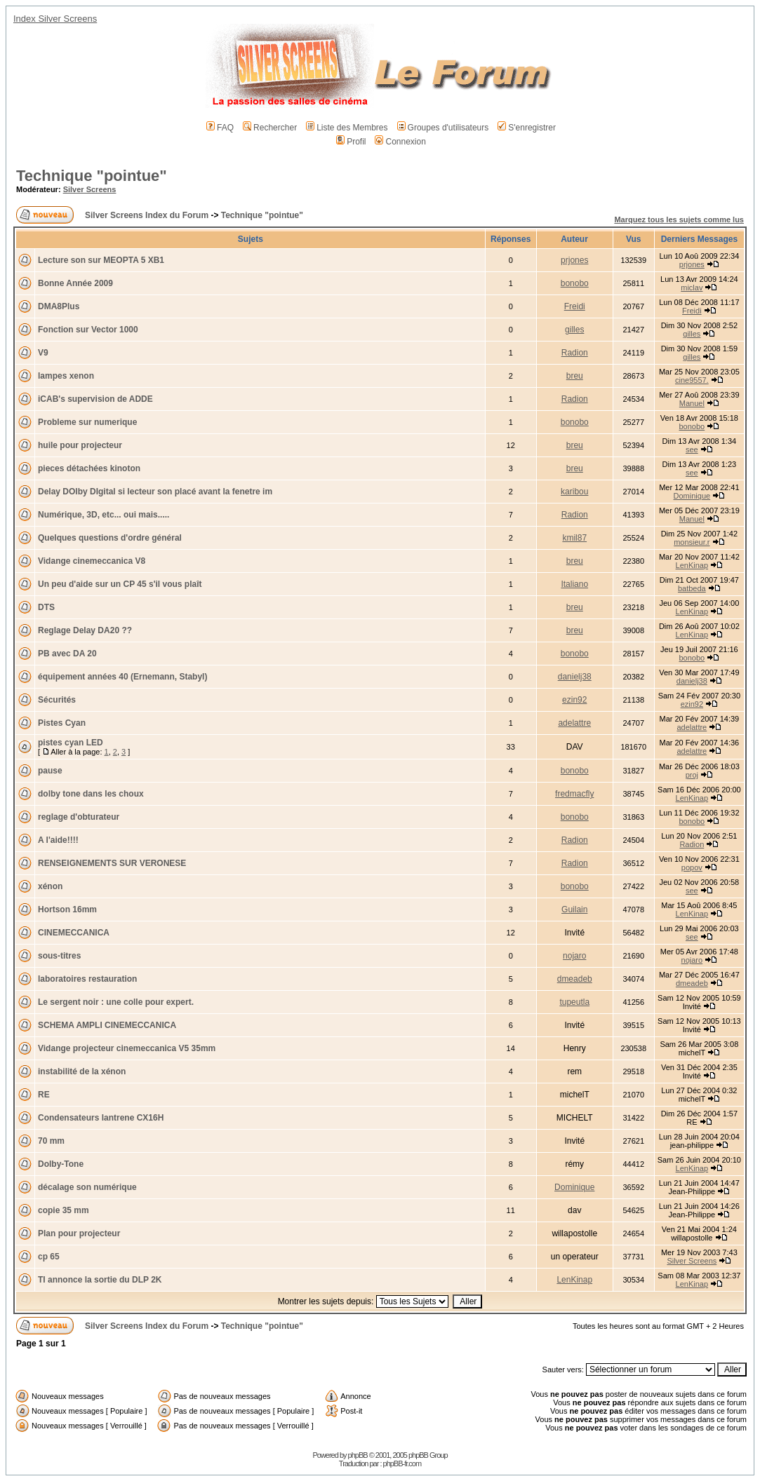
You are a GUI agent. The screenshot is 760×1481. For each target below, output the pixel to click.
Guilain (574, 909)
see (692, 449)
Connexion (400, 142)
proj (692, 775)
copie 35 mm (63, 1210)
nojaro (574, 956)
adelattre (574, 723)
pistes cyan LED (70, 743)
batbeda (692, 588)
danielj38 (575, 677)
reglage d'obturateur (78, 817)
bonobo (575, 283)
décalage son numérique (87, 1187)
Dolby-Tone (61, 1164)
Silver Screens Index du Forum (146, 215)
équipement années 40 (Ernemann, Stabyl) (122, 677)
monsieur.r (691, 542)
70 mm (51, 1141)
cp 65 (49, 1257)
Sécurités (57, 700)
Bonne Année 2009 (75, 283)
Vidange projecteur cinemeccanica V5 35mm (126, 1048)
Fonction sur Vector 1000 (88, 329)
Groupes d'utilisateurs (443, 128)
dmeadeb (574, 979)
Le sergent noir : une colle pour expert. (116, 1002)
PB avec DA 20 (67, 653)
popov (691, 867)
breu (574, 376)
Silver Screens (89, 189)
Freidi (574, 306)
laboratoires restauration (87, 979)
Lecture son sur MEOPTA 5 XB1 (101, 260)
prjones (574, 260)
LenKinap (692, 565)
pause (50, 771)
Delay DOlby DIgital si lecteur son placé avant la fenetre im (155, 491)
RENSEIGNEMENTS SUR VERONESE (112, 863)
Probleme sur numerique (87, 422)
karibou (574, 491)
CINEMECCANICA (73, 933)
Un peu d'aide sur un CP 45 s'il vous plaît (120, 584)
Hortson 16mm (67, 909)
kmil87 (574, 538)
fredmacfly (574, 794)
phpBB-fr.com (402, 1463)
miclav (691, 287)
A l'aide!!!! (58, 840)
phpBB (358, 1455)
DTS (46, 607)
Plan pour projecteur (79, 1233)
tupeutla (574, 1002)
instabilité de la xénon (82, 1071)
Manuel (692, 403)
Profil (351, 142)
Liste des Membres (346, 128)
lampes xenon (66, 376)
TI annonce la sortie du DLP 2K (99, 1280)
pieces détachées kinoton (89, 468)
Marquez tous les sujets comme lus (679, 219)
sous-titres (59, 956)
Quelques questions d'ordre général (110, 538)
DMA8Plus (58, 306)
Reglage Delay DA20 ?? (85, 630)
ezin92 (574, 700)
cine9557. (692, 380)
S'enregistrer (527, 128)
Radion (574, 353)
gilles (574, 329)
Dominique (692, 496)
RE (44, 1095)
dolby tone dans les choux (91, 794)
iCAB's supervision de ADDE (95, 399)
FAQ (220, 128)
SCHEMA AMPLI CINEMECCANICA (107, 1025)
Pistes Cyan (62, 723)
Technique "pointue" (91, 175)
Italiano (574, 584)
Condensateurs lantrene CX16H (101, 1118)
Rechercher (270, 128)
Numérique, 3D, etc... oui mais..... (103, 515)
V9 (43, 353)
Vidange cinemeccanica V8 (91, 561)
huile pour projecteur (80, 445)
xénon (50, 886)
